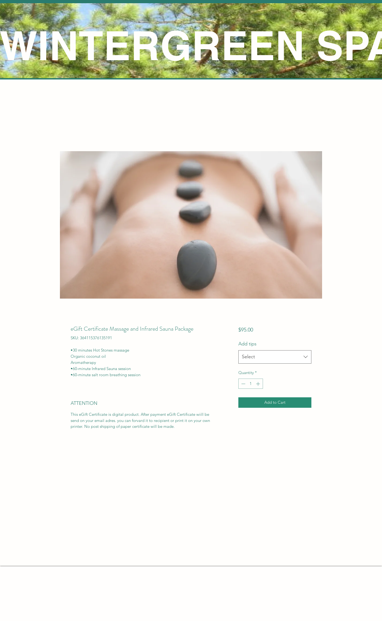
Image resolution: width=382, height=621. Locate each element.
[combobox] (274, 357)
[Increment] (258, 384)
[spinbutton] (250, 384)
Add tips (247, 344)
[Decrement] (242, 384)
